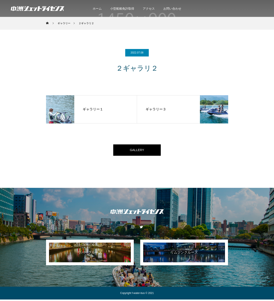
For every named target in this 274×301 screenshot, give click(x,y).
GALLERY (137, 151)
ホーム (97, 8)
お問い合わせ (172, 8)
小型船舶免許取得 (122, 8)
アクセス (149, 8)
